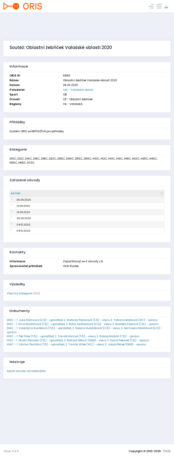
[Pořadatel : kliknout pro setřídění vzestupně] (144, 193)
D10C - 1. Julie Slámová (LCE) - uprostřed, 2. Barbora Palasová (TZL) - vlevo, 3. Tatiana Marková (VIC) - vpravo (82, 320)
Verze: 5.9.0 (11, 451)
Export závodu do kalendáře (26, 371)
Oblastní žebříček (53, 200)
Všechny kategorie (19, 293)
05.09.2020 (18, 200)
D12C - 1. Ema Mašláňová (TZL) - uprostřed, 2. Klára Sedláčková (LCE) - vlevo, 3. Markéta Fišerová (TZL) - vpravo (82, 324)
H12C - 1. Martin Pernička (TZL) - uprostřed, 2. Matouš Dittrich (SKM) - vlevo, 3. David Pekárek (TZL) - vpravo (78, 340)
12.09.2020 (17, 206)
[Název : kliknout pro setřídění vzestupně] (82, 193)
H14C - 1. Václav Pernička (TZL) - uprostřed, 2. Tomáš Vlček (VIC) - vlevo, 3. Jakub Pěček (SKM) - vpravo (76, 344)
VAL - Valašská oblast (78, 90)
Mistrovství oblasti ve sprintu (60, 206)
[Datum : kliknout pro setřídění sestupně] (25, 193)
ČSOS (167, 451)
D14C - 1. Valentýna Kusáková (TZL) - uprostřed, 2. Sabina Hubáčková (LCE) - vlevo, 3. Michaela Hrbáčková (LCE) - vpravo (84, 330)
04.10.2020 (18, 224)
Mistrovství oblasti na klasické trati (64, 218)
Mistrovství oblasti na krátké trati (63, 230)
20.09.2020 (18, 218)
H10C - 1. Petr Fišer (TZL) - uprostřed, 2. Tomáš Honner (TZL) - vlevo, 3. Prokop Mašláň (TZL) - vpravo (73, 336)
